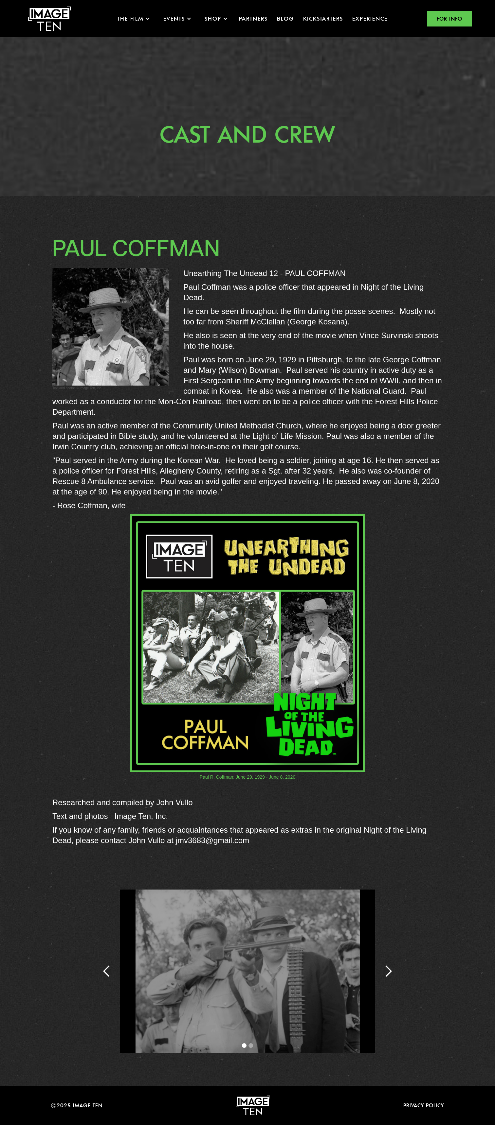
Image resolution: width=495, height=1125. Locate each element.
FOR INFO (449, 18)
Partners (253, 18)
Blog (285, 18)
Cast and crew (247, 134)
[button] (134, 18)
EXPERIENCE (370, 18)
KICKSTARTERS (323, 18)
